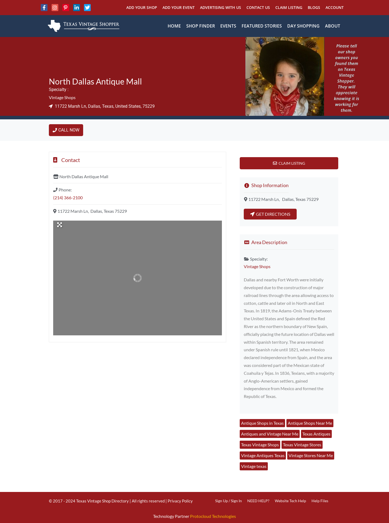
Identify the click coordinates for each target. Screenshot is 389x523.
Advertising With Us (220, 7)
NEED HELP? (258, 500)
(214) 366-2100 (68, 197)
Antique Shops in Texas (262, 423)
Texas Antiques (316, 433)
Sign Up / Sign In (228, 500)
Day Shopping (303, 26)
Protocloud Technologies (213, 516)
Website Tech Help (290, 500)
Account (335, 7)
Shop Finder (200, 26)
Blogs (314, 7)
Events (228, 26)
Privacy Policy (180, 500)
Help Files (320, 500)
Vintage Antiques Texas (263, 455)
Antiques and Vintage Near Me (269, 433)
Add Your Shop (141, 7)
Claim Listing (288, 7)
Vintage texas (253, 466)
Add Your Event (179, 7)
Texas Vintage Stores (302, 444)
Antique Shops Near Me (310, 423)
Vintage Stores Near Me (311, 455)
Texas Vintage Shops (260, 444)
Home (174, 26)
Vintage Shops (62, 97)
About (332, 26)
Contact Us (258, 7)
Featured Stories (262, 26)
